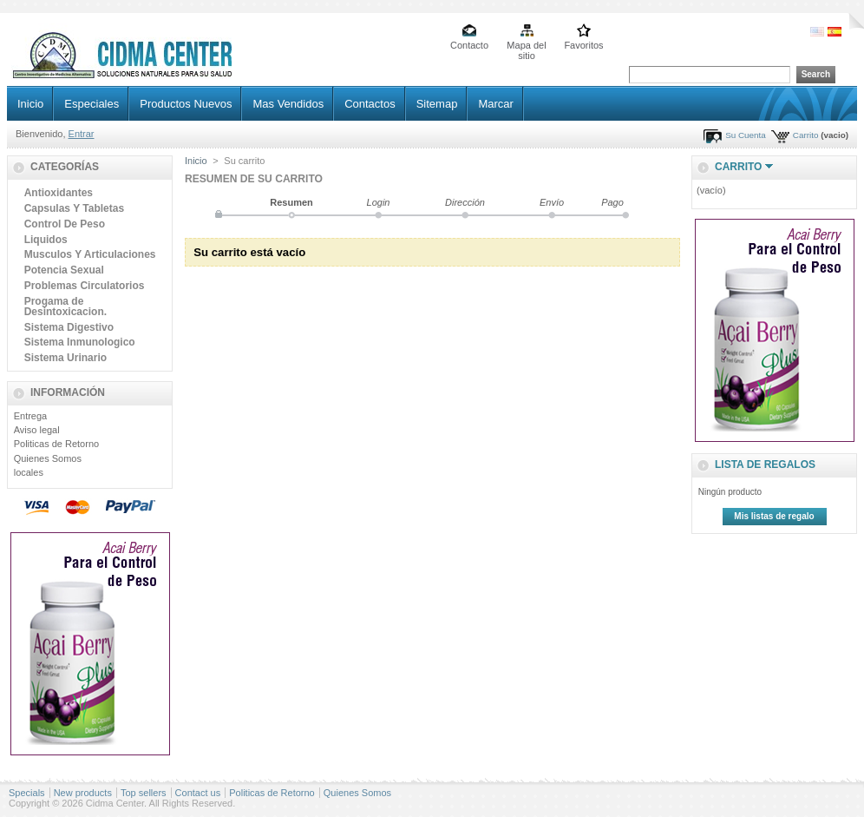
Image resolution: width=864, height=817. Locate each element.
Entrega (31, 416)
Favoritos (583, 45)
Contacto (469, 45)
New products (83, 792)
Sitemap (437, 103)
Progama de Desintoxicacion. (65, 306)
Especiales (91, 103)
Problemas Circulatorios (84, 286)
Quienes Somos (48, 458)
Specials (27, 792)
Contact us (198, 792)
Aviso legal (37, 430)
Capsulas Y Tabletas (74, 208)
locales (28, 472)
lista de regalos (765, 464)
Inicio (30, 103)
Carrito (806, 135)
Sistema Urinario (65, 358)
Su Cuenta (745, 135)
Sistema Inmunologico (79, 342)
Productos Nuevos (186, 103)
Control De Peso (64, 224)
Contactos (370, 103)
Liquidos (46, 240)
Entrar (82, 133)
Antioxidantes (58, 193)
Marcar (495, 103)
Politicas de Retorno (56, 443)
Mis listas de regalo (774, 516)
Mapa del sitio (526, 46)
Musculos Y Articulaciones (90, 254)
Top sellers (144, 792)
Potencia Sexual (64, 270)
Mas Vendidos (288, 103)
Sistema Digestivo (69, 327)
